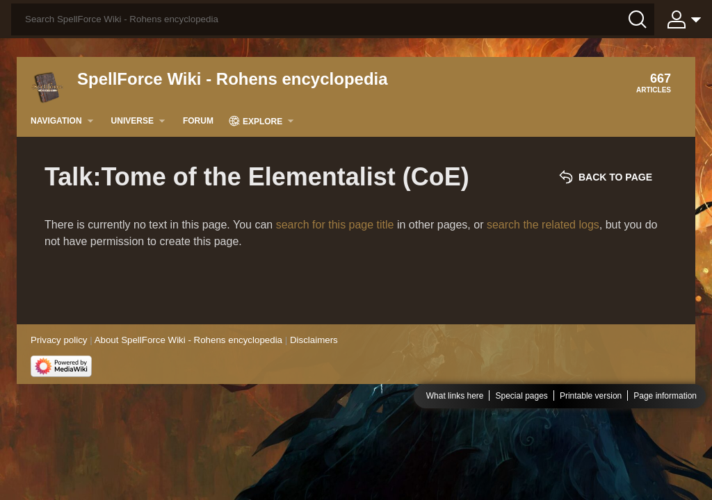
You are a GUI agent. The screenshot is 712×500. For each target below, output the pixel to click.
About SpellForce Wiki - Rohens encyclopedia (188, 340)
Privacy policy (59, 340)
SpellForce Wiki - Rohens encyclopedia (232, 78)
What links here (455, 396)
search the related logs (543, 225)
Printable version (591, 396)
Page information (665, 396)
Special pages (521, 396)
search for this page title (335, 225)
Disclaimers (314, 340)
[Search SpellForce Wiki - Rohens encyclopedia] (332, 19)
